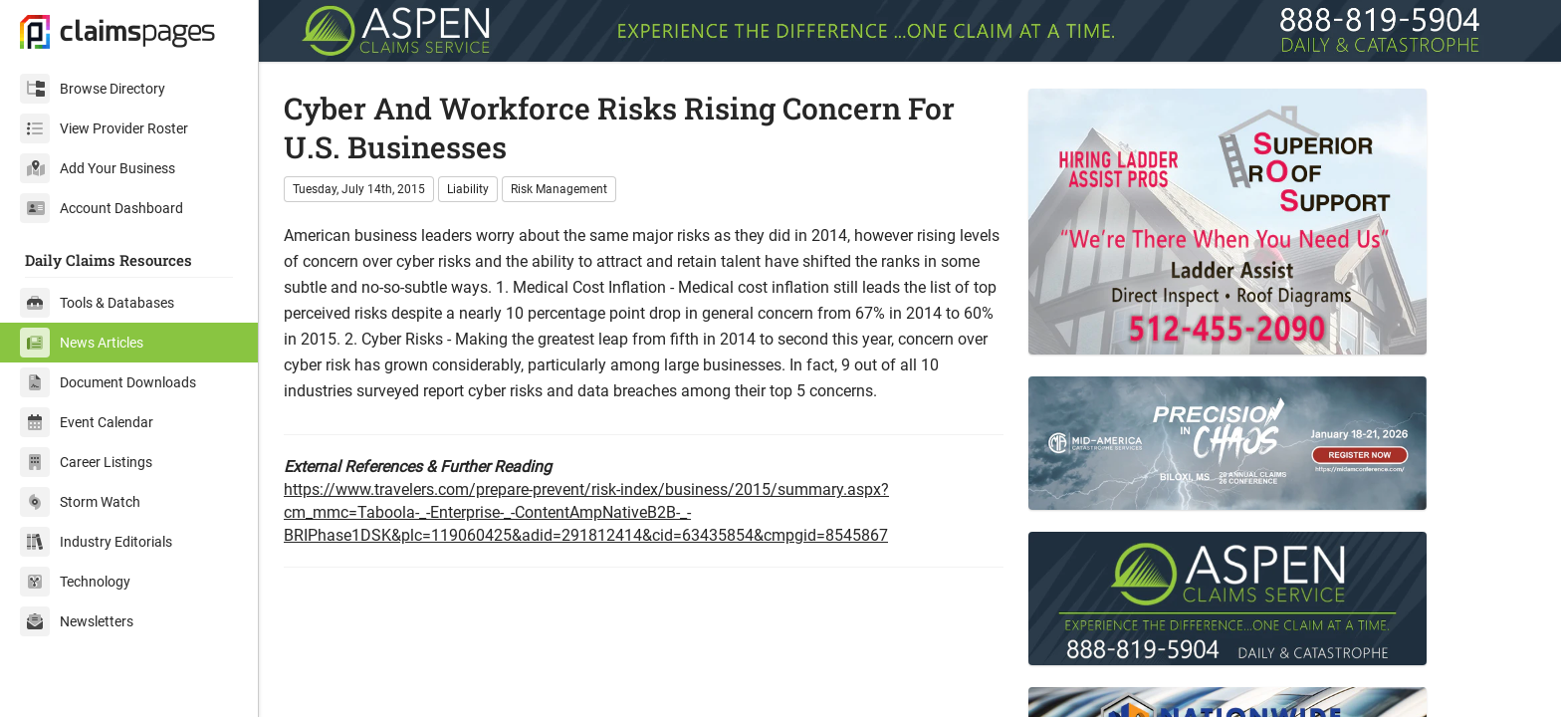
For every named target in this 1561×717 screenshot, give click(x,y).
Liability (468, 189)
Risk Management (559, 189)
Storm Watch (80, 502)
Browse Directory (92, 89)
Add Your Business (97, 168)
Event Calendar (86, 422)
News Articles (81, 343)
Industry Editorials (96, 542)
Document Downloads (108, 382)
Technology (75, 582)
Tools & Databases (97, 303)
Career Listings (86, 462)
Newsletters (76, 621)
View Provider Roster (104, 128)
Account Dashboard (101, 208)
